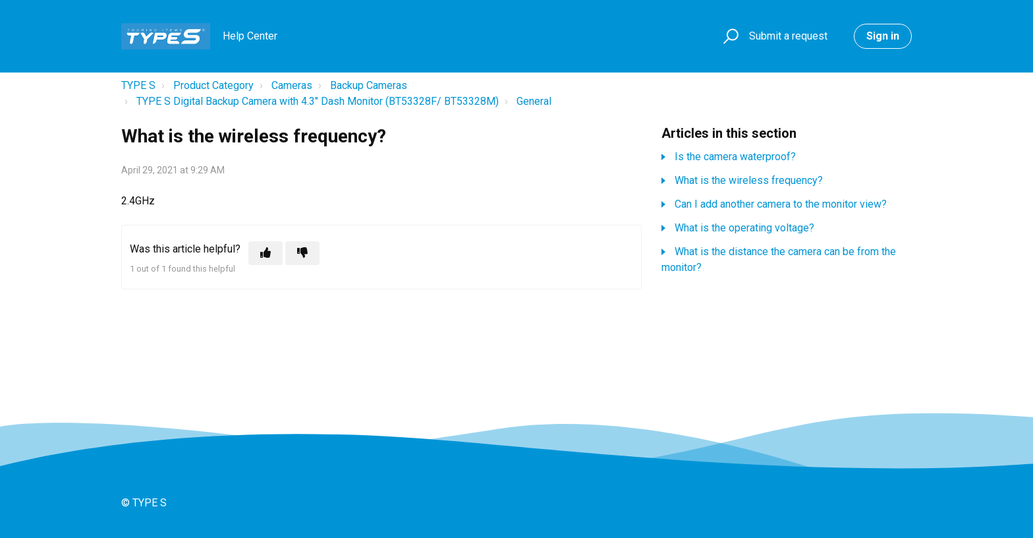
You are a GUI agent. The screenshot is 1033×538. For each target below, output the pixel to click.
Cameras (291, 85)
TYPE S (138, 85)
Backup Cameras (368, 85)
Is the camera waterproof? (735, 156)
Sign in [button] (882, 36)
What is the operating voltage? (744, 228)
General (533, 101)
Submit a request (788, 36)
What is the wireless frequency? (749, 180)
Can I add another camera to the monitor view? (781, 204)
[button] (729, 36)
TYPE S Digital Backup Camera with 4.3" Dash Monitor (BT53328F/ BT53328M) (317, 101)
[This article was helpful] (265, 253)
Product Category (213, 85)
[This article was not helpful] (302, 253)
